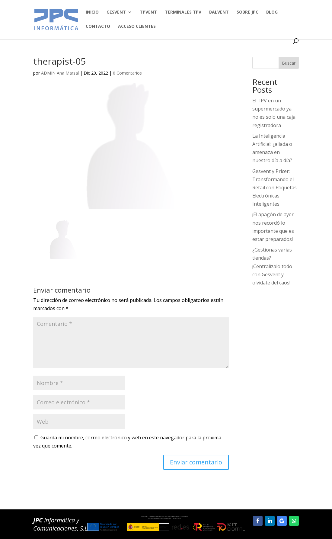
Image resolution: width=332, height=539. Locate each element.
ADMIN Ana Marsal (60, 73)
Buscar (288, 63)
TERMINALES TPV (183, 12)
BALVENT (219, 12)
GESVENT (116, 12)
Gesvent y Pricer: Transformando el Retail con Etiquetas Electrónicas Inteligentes (274, 187)
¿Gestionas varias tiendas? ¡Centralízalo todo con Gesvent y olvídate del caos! (272, 266)
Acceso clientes (137, 26)
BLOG (272, 12)
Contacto (98, 26)
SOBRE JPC (247, 12)
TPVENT (148, 12)
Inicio (92, 12)
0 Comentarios (127, 73)
